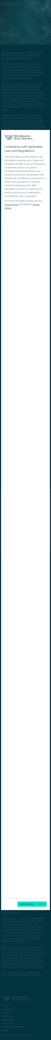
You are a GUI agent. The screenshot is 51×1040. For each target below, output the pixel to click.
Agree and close (26, 904)
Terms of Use (11, 204)
